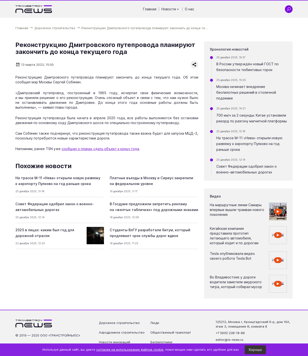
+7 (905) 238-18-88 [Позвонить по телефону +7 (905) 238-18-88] (230, 333)
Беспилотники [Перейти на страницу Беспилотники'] (161, 342)
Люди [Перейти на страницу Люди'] (154, 323)
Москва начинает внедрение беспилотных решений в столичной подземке (246, 92)
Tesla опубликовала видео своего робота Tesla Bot (232, 255)
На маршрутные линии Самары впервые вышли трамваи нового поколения (237, 210)
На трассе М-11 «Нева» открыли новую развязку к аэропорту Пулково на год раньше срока (249, 144)
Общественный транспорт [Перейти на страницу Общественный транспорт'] (170, 332)
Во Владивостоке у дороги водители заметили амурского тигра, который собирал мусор (236, 282)
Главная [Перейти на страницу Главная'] (149, 9)
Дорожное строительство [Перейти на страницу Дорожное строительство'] (119, 323)
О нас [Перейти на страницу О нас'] (189, 9)
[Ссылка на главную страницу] (33, 9)
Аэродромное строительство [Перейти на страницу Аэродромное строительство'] (122, 332)
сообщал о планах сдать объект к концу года (100, 149)
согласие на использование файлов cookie (129, 349)
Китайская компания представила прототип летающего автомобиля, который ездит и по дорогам (234, 235)
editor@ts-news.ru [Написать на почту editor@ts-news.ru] (229, 340)
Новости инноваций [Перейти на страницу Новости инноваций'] (114, 342)
